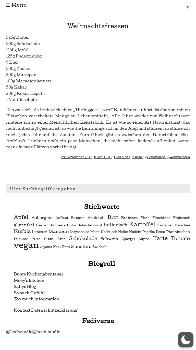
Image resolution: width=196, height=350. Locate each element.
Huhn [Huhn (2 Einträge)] (71, 225)
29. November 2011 (76, 157)
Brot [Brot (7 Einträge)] (112, 217)
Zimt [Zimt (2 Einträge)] (66, 247)
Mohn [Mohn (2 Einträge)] (95, 232)
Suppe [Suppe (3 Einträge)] (144, 239)
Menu (16, 5)
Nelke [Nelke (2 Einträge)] (123, 232)
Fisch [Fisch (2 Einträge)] (145, 218)
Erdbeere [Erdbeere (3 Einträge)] (129, 217)
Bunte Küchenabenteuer (39, 274)
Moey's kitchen (29, 280)
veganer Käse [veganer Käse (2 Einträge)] (50, 247)
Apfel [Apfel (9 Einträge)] (21, 217)
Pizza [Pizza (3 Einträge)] (49, 239)
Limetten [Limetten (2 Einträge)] (39, 232)
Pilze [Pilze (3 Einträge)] (36, 239)
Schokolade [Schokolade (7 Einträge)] (83, 238)
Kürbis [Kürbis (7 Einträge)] (22, 231)
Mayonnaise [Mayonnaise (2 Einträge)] (79, 232)
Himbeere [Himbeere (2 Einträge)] (57, 225)
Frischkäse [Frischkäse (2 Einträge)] (161, 218)
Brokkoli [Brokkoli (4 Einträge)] (96, 218)
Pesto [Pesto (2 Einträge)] (160, 232)
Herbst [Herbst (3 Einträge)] (42, 225)
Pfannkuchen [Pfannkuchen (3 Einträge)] (178, 231)
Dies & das (122, 157)
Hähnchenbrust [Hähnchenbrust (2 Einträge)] (89, 225)
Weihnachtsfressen (98, 26)
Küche (137, 157)
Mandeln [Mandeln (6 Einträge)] (58, 231)
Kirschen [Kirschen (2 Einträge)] (182, 225)
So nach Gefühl (29, 293)
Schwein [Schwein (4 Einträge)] (109, 239)
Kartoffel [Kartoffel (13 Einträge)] (142, 224)
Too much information (36, 299)
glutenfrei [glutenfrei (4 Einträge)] (24, 225)
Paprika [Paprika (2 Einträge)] (148, 232)
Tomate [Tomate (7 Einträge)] (180, 238)
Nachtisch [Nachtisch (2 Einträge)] (109, 232)
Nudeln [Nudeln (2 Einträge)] (135, 232)
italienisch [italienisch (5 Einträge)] (115, 225)
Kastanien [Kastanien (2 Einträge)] (165, 225)
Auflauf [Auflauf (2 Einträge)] (61, 218)
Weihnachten (179, 157)
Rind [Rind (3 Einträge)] (61, 239)
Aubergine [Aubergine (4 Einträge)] (42, 218)
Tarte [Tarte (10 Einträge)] (160, 238)
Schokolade (156, 157)
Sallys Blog (25, 286)
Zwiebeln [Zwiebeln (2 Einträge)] (99, 247)
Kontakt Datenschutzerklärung (45, 310)
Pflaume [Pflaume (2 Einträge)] (21, 239)
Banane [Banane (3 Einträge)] (77, 217)
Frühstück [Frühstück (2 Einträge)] (181, 218)
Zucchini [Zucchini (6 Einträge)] (81, 246)
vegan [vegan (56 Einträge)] (26, 245)
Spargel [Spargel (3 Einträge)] (128, 239)
